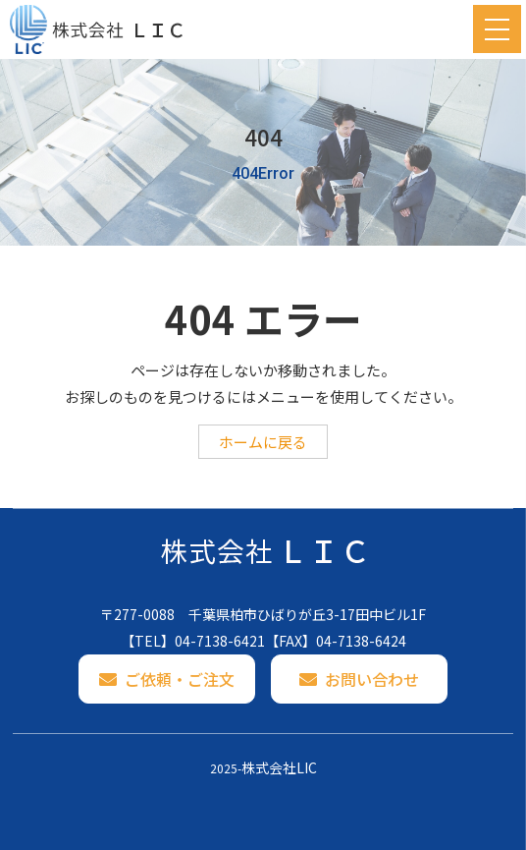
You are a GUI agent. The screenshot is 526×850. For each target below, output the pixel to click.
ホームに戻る (263, 441)
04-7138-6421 (220, 641)
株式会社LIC (279, 767)
